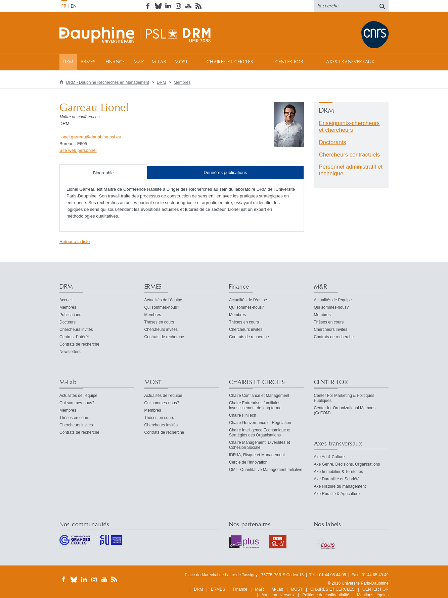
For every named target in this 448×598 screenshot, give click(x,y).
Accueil (66, 300)
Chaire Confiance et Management (259, 395)
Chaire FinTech (242, 415)
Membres (182, 82)
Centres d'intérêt (74, 337)
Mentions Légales (373, 595)
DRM (68, 62)
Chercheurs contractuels (349, 155)
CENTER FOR (289, 62)
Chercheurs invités (76, 329)
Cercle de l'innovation (248, 462)
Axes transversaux (350, 62)
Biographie (103, 172)
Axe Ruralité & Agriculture (337, 493)
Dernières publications (225, 172)
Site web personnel (78, 150)
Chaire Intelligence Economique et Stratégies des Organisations (259, 432)
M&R (139, 62)
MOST (181, 62)
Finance (115, 62)
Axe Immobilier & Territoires (338, 471)
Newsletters (70, 351)
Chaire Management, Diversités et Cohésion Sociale (259, 445)
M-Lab (159, 62)
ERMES (88, 62)
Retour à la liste (74, 241)
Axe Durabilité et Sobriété (337, 479)
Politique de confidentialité (325, 595)
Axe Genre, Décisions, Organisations (347, 464)
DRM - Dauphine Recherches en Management (107, 82)
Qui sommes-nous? (161, 307)
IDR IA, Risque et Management (257, 455)
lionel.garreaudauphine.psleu (90, 136)
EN (74, 6)
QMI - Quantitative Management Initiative (265, 469)
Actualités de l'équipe (163, 300)
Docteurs (67, 322)
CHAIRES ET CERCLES (230, 62)
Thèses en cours (159, 322)
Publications (70, 314)
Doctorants (332, 142)
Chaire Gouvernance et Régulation (260, 422)
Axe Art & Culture (329, 457)
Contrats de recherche (79, 344)
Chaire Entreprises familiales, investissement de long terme (255, 405)
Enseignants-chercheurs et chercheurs (349, 126)
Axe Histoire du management (340, 486)
